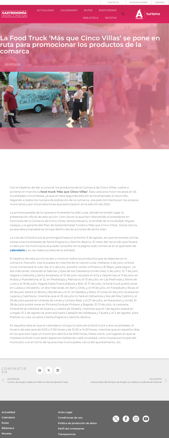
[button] (123, 14)
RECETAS (111, 17)
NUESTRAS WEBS (138, 2)
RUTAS (88, 10)
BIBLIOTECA (91, 17)
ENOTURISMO (108, 10)
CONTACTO (113, 2)
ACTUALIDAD (45, 10)
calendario (17, 250)
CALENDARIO (68, 10)
